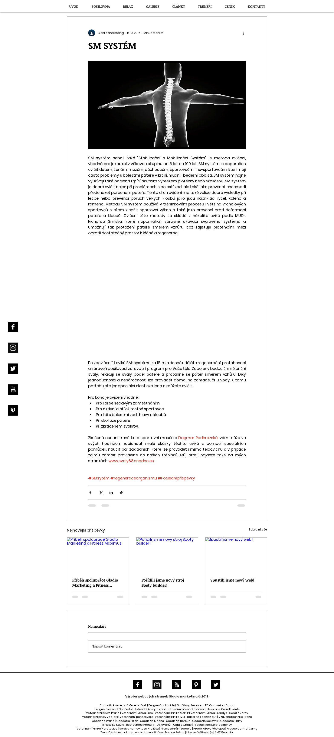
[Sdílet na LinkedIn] (111, 492)
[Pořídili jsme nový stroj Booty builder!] (167, 555)
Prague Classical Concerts (113, 709)
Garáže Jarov (238, 713)
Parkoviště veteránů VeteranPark (123, 705)
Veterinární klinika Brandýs (208, 713)
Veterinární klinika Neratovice (96, 729)
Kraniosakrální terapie (176, 729)
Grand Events (230, 709)
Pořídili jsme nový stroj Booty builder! (162, 582)
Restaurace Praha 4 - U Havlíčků (148, 725)
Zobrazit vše (258, 529)
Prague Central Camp (242, 729)
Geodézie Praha (103, 721)
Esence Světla (174, 732)
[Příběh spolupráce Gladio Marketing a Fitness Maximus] (98, 555)
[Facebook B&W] (13, 327)
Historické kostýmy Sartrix (152, 709)
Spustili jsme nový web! (232, 580)
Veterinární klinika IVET (170, 717)
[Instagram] (13, 348)
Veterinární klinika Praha (102, 713)
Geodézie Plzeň (127, 721)
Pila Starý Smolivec (190, 705)
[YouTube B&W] (13, 389)
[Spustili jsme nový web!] (236, 555)
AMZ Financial (224, 732)
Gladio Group (182, 725)
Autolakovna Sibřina (149, 732)
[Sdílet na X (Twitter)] (101, 492)
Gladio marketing (183, 696)
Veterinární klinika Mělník (172, 713)
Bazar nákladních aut (202, 717)
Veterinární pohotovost (136, 717)
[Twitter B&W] (13, 368)
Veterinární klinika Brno (137, 713)
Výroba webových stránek (146, 696)
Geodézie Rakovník (205, 721)
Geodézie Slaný (231, 721)
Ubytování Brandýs (199, 732)
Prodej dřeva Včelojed (209, 729)
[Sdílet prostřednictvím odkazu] (121, 492)
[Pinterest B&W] (13, 410)
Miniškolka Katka (113, 725)
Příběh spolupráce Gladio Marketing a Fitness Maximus (95, 582)
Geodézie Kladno (152, 721)
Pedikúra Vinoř (182, 709)
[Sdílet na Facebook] (90, 492)
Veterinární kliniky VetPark (100, 717)
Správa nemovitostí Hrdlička (139, 729)
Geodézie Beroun (178, 721)
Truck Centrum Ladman (117, 732)
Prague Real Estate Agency (213, 725)
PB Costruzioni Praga (219, 705)
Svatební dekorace (207, 709)
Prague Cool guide (161, 705)
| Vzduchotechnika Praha (234, 717)
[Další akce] (243, 32)
